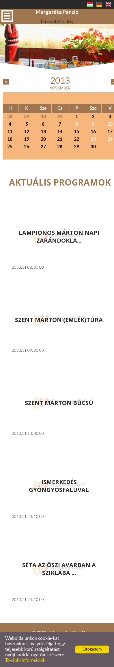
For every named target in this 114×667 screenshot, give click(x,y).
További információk (25, 660)
